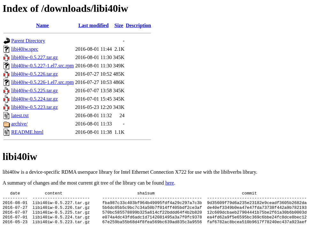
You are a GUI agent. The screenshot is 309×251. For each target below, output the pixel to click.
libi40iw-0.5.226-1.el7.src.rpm (42, 82)
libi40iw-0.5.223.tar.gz (34, 107)
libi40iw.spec (24, 49)
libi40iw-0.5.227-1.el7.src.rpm (42, 65)
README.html (27, 132)
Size (118, 25)
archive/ (19, 123)
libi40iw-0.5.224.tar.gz (34, 99)
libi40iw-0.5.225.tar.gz (34, 90)
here (169, 183)
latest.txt (20, 115)
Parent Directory (28, 40)
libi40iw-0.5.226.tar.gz (34, 74)
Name (42, 25)
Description (138, 25)
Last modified (93, 25)
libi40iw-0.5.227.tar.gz (34, 57)
